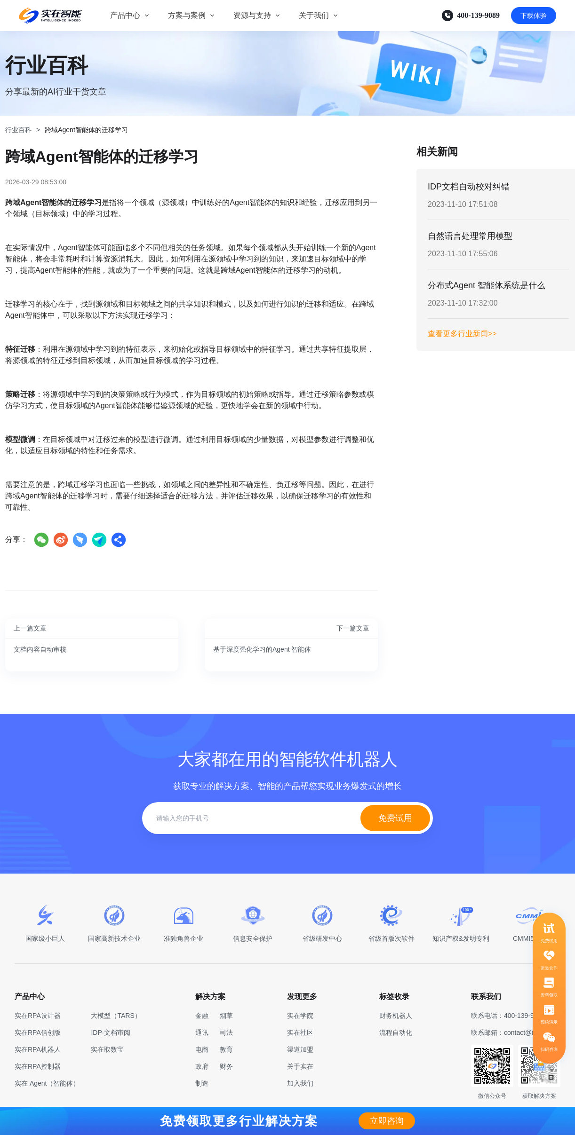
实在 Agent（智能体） (47, 1083)
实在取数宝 (107, 1049)
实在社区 (300, 1032)
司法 (226, 1032)
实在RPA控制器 (38, 1066)
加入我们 (300, 1083)
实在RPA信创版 (38, 1032)
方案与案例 (187, 15)
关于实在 (300, 1066)
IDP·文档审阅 (110, 1032)
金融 (201, 1015)
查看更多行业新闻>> (462, 334)
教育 (226, 1049)
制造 (201, 1083)
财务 (226, 1066)
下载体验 (533, 15)
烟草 (226, 1015)
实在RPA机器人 (38, 1049)
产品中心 (125, 15)
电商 (201, 1049)
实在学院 (300, 1015)
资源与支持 (252, 15)
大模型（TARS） (116, 1015)
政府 (201, 1066)
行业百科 (18, 130)
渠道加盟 (300, 1049)
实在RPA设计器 (38, 1015)
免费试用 (395, 818)
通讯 (201, 1032)
